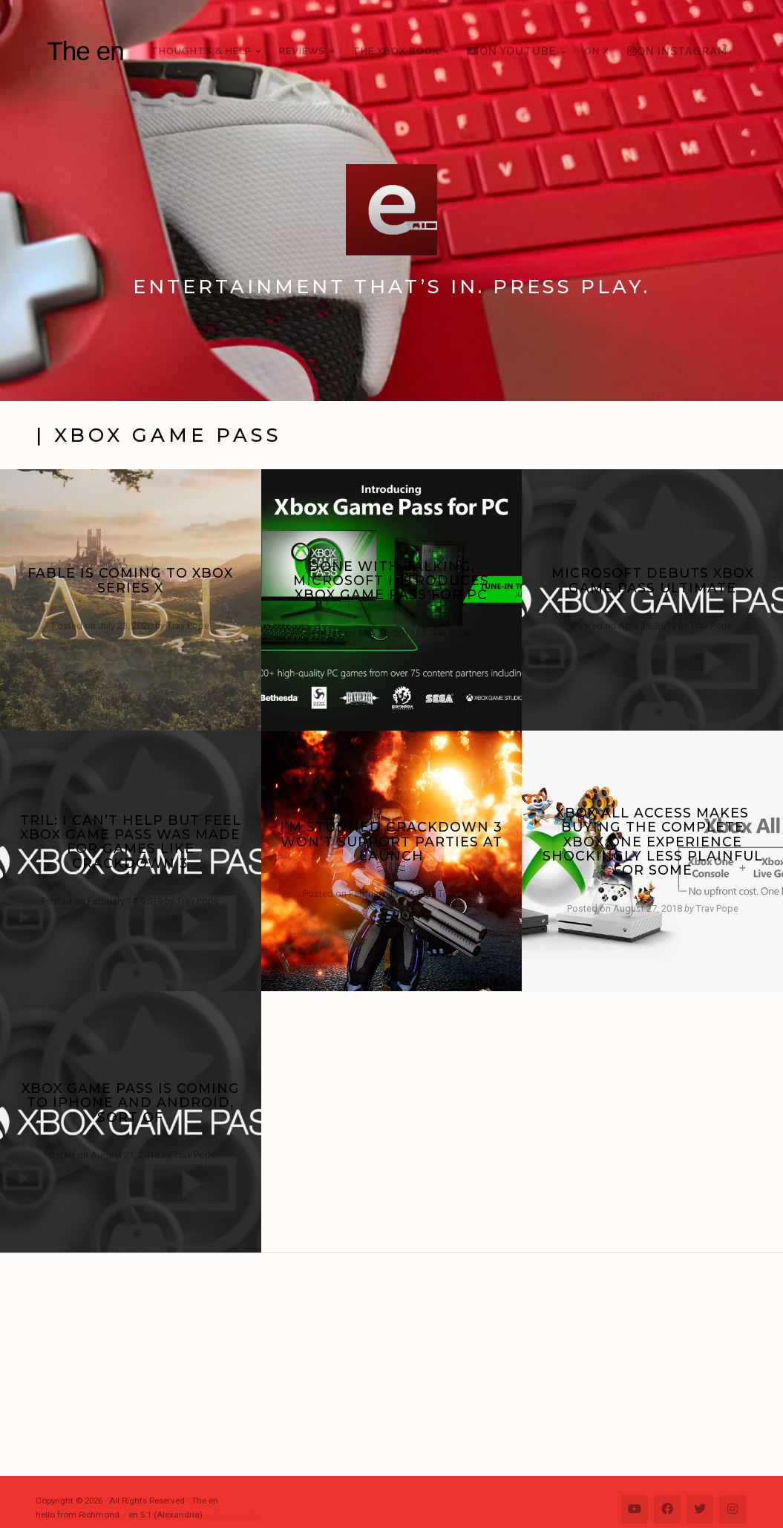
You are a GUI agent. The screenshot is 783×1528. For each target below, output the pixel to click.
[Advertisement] (399, 1365)
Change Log (233, 1514)
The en (85, 50)
